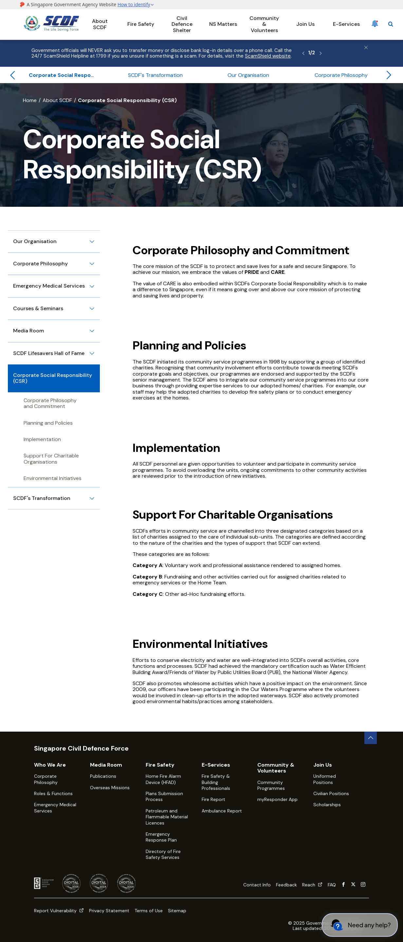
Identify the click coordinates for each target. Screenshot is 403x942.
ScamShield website (268, 56)
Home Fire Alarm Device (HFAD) (163, 779)
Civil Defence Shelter (182, 24)
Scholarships (327, 805)
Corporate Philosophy (46, 779)
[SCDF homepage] (51, 29)
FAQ (332, 885)
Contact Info (257, 885)
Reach (312, 885)
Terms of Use (149, 911)
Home (30, 100)
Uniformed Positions (324, 779)
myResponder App (277, 799)
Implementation (42, 439)
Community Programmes (271, 785)
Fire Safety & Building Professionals (216, 782)
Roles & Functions (53, 793)
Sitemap (177, 911)
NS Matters (223, 24)
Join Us (305, 24)
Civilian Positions (331, 793)
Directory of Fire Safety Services (163, 854)
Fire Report (213, 799)
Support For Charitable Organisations (51, 458)
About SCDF (100, 24)
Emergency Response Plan (161, 837)
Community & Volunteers (264, 24)
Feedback (286, 885)
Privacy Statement (109, 911)
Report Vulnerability (59, 911)
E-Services (346, 24)
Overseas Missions (110, 788)
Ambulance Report (222, 811)
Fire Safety (140, 24)
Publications (103, 776)
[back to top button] (370, 738)
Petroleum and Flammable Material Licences (167, 817)
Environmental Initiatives (53, 478)
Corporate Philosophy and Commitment (50, 403)
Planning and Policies (48, 422)
